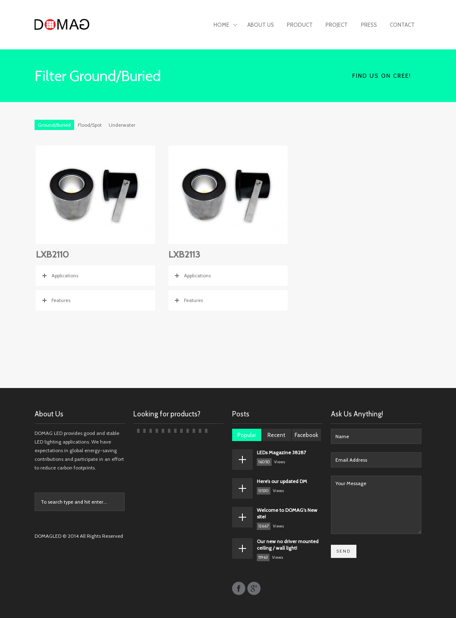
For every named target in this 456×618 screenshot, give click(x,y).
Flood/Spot (90, 125)
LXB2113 (184, 254)
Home (225, 25)
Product (300, 24)
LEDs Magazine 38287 (281, 452)
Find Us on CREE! (381, 75)
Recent (276, 435)
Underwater (122, 125)
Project (337, 24)
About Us (260, 24)
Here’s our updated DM (282, 481)
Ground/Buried (54, 125)
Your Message (376, 505)
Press (369, 24)
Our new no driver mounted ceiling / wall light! (288, 544)
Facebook (306, 435)
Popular (246, 435)
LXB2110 (52, 254)
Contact (402, 24)
